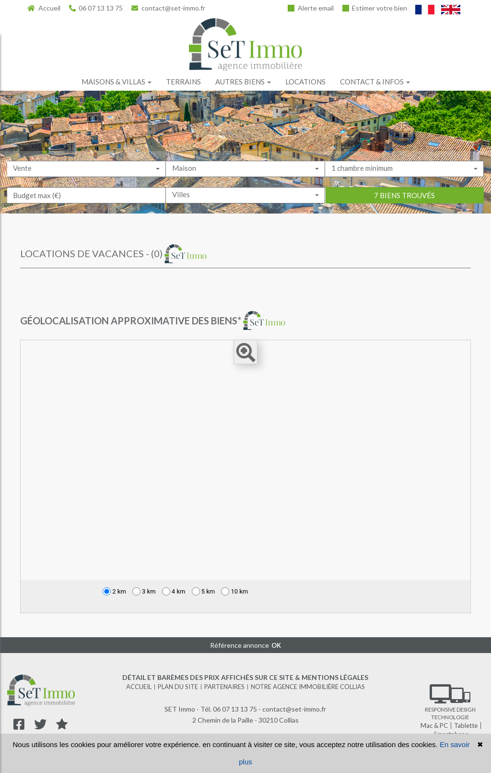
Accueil (43, 8)
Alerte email (311, 8)
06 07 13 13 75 (96, 8)
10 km (234, 591)
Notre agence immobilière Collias (308, 686)
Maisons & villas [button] (117, 81)
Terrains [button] (183, 81)
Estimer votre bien (375, 8)
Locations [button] (305, 81)
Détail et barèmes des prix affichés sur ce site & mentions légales (245, 677)
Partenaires (224, 686)
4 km (174, 591)
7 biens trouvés (404, 211)
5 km (203, 591)
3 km (144, 591)
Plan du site (178, 686)
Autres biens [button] (243, 81)
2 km (114, 591)
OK (276, 645)
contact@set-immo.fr (168, 8)
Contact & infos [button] (375, 81)
